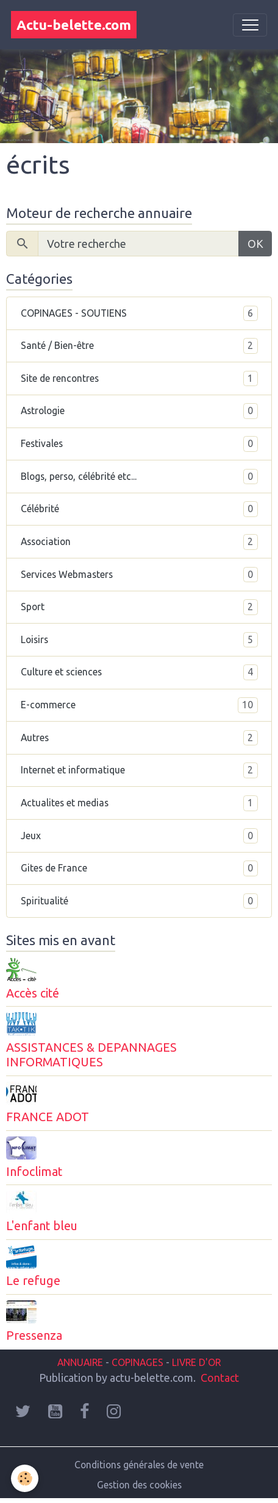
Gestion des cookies (139, 1484)
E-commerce (139, 705)
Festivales (139, 444)
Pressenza (34, 1335)
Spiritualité (139, 901)
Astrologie (139, 411)
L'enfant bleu (41, 1226)
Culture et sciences (139, 672)
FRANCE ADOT (47, 1117)
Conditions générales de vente (139, 1464)
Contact (220, 1377)
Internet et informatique (139, 770)
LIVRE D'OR (195, 1362)
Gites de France (139, 868)
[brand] (74, 24)
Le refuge (33, 1280)
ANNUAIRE (80, 1362)
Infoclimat (34, 1171)
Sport (139, 607)
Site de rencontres (139, 379)
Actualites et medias (139, 803)
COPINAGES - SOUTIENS (139, 314)
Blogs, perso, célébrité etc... (139, 477)
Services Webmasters (139, 575)
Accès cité (32, 993)
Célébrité (139, 509)
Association (139, 542)
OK (255, 244)
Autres (139, 738)
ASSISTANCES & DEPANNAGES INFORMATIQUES (91, 1055)
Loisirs (139, 640)
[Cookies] (24, 1478)
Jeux (139, 836)
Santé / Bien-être (139, 346)
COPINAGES (137, 1362)
